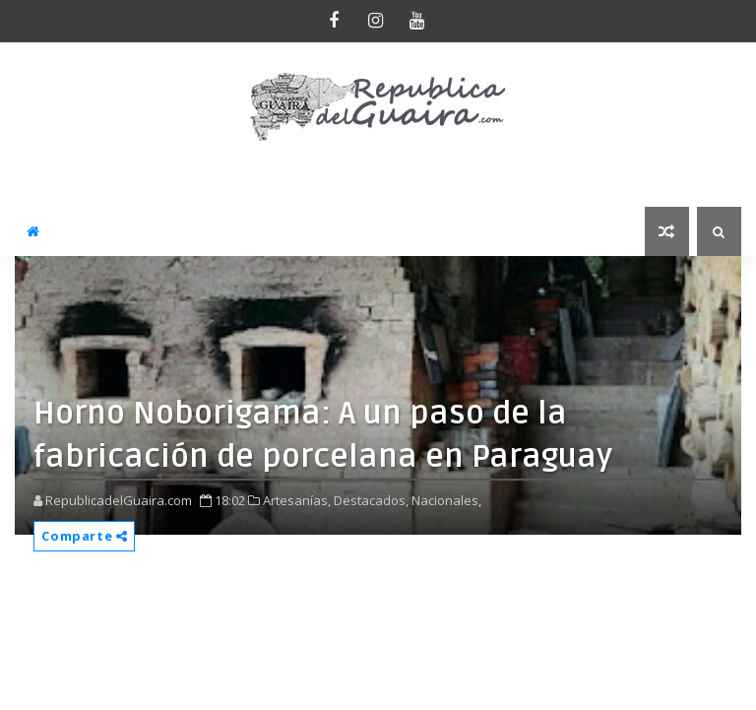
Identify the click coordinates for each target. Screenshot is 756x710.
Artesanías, (297, 500)
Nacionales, (446, 500)
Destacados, (371, 500)
